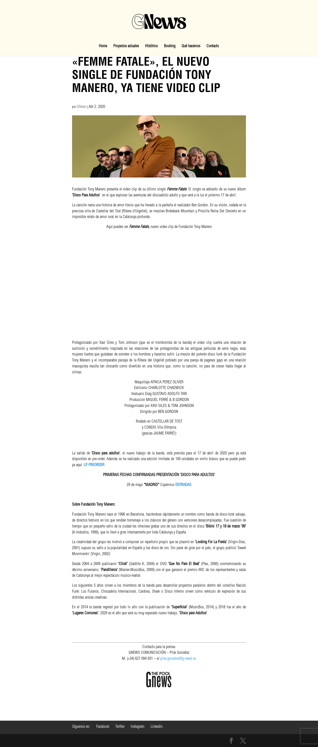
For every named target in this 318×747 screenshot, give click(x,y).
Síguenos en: (81, 727)
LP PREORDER (94, 465)
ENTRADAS (183, 485)
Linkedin (156, 727)
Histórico (151, 46)
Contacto (212, 46)
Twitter (119, 727)
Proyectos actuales (126, 46)
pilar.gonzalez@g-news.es (168, 678)
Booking (169, 46)
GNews (81, 107)
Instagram (137, 727)
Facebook (102, 727)
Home (103, 46)
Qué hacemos (191, 46)
